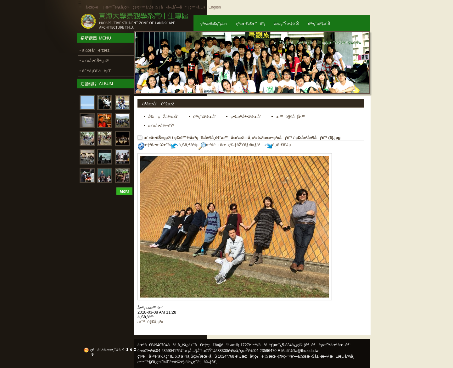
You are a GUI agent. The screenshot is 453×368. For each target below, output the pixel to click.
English (215, 7)
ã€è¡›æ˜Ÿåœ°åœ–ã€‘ (330, 345)
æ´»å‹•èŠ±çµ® (157, 137)
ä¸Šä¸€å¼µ (185, 144)
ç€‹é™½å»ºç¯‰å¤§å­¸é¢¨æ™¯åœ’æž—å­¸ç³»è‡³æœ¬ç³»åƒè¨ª (233, 137)
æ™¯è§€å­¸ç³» (118, 7)
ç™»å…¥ (197, 7)
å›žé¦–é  (94, 7)
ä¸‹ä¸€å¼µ (278, 144)
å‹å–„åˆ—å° (174, 7)
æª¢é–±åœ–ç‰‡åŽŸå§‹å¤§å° (231, 144)
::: (80, 7)
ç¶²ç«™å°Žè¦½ (145, 7)
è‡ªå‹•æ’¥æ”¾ (154, 144)
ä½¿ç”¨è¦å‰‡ (199, 362)
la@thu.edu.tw (306, 350)
